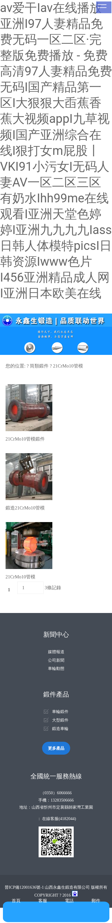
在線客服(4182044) (59, 818)
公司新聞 (56, 660)
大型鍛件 (60, 720)
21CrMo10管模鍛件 (25, 438)
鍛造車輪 (60, 728)
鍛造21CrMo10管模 (25, 507)
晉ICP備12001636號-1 (24, 887)
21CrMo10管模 (68, 365)
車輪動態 (56, 668)
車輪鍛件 (60, 711)
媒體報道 (56, 651)
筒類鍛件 (39, 365)
